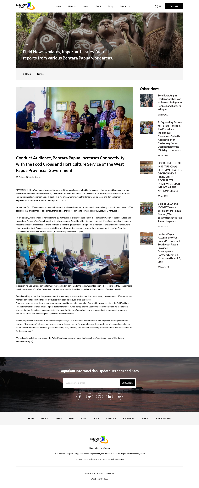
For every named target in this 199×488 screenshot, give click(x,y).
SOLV (106, 479)
